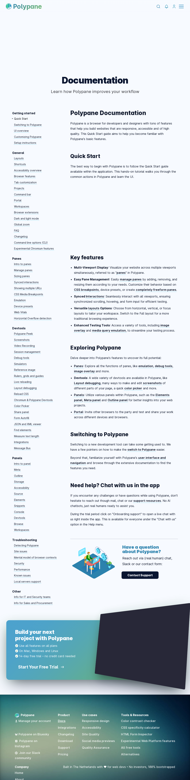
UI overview (21, 130)
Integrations (21, 442)
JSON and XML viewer (27, 424)
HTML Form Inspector (136, 734)
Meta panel (92, 400)
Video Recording (24, 345)
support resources (147, 501)
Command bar (22, 194)
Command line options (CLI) (31, 242)
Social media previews (98, 741)
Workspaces (21, 206)
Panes (78, 366)
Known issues (22, 575)
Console (19, 511)
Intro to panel (22, 463)
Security (19, 563)
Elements (19, 499)
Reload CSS (21, 393)
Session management (27, 351)
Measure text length (26, 436)
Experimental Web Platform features (148, 741)
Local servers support (27, 581)
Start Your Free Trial (41, 666)
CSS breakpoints (86, 290)
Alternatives (130, 754)
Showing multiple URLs (28, 288)
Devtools (19, 517)
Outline (18, 475)
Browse (18, 523)
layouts (93, 308)
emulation (145, 366)
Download (65, 741)
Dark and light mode (26, 218)
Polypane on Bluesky (32, 734)
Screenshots (22, 339)
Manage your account (33, 721)
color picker (133, 388)
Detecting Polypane (26, 545)
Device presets (23, 306)
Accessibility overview (27, 170)
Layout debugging (25, 388)
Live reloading (22, 381)
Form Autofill (21, 418)
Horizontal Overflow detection (32, 318)
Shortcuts (20, 164)
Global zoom (22, 224)
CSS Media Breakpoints (28, 294)
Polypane (24, 6)
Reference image (24, 369)
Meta (17, 469)
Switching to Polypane (28, 124)
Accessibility (21, 487)
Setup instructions (25, 142)
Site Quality (90, 734)
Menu (181, 6)
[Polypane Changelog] (166, 6)
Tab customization (25, 182)
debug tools (163, 366)
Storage (19, 481)
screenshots (152, 383)
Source (18, 493)
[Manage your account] (174, 6)
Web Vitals (20, 312)
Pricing (63, 754)
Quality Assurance (96, 747)
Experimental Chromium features (34, 248)
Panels (79, 395)
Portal (17, 200)
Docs (61, 721)
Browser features (24, 176)
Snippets (19, 505)
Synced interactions (26, 282)
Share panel (21, 412)
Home (19, 773)
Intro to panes (22, 264)
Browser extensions (26, 212)
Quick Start (21, 118)
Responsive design (95, 721)
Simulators (20, 363)
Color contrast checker (138, 721)
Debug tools (21, 357)
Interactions (95, 296)
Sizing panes (22, 276)
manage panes (131, 279)
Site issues (20, 551)
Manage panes (23, 270)
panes (121, 273)
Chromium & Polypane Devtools (33, 400)
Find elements (22, 430)
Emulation (20, 300)
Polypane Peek (23, 333)
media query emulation (109, 330)
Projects (19, 188)
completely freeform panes (156, 290)
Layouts (19, 158)
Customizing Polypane (27, 136)
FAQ (16, 230)
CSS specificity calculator (140, 727)
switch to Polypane (141, 449)
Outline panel (118, 400)
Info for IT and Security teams (32, 596)
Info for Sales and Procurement (33, 603)
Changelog (21, 236)
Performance (22, 569)
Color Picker (21, 406)
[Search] (158, 6)
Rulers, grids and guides (29, 375)
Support (64, 747)
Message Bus (22, 448)
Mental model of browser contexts (35, 557)
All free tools (130, 747)
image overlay (84, 371)
